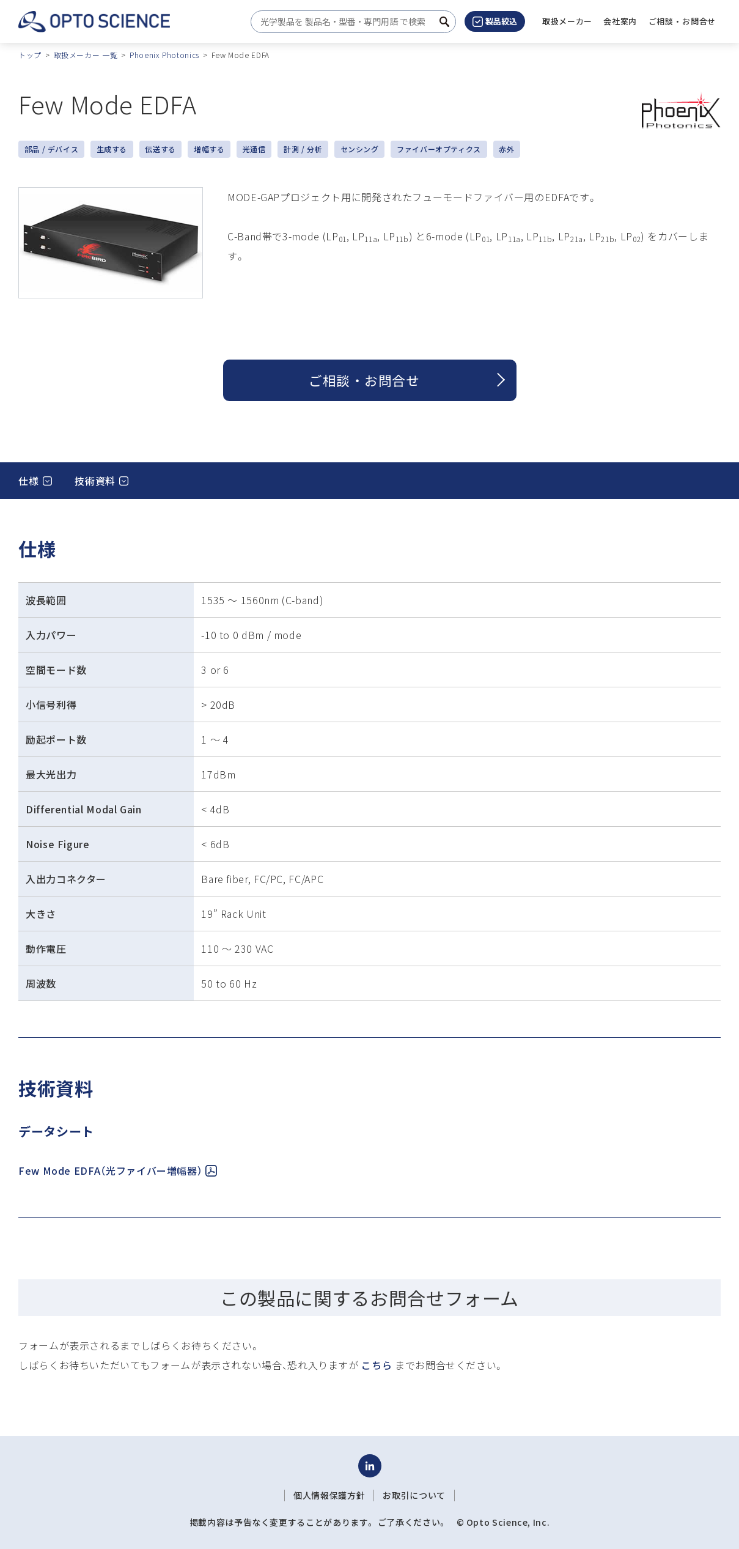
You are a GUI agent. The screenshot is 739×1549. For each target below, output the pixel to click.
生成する (112, 149)
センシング (359, 149)
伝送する (160, 149)
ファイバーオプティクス (439, 149)
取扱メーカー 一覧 (86, 55)
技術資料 (95, 480)
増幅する (209, 149)
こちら (376, 1365)
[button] (620, 21)
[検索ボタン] (444, 21)
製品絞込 (494, 21)
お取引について (414, 1495)
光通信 (254, 149)
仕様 (28, 480)
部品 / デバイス (51, 149)
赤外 (506, 149)
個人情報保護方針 (329, 1495)
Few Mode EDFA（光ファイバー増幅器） (117, 1170)
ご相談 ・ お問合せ (364, 380)
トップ (30, 55)
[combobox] (349, 21)
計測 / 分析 (303, 149)
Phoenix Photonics (164, 55)
